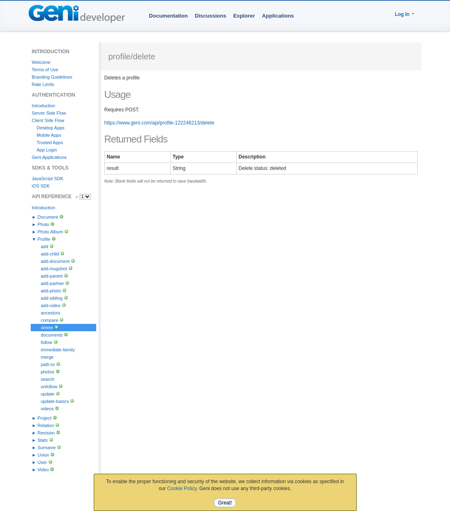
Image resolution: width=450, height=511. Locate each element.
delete (47, 327)
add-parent (52, 276)
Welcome (41, 62)
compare (50, 320)
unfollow (49, 386)
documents (52, 334)
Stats (42, 440)
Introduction (43, 105)
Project (44, 418)
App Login (47, 149)
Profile (43, 239)
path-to (48, 364)
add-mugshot (54, 268)
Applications (278, 16)
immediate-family (58, 349)
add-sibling (52, 298)
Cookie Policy (182, 488)
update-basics (55, 401)
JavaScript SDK (47, 178)
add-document (55, 261)
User (42, 462)
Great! (225, 503)
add (44, 246)
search (47, 379)
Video (43, 469)
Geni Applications (49, 157)
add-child (50, 253)
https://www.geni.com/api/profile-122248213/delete (159, 123)
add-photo (51, 290)
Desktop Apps (51, 127)
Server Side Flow (49, 113)
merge (47, 357)
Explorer (244, 16)
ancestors (51, 312)
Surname (46, 447)
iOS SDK (41, 185)
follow (46, 342)
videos (47, 408)
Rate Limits (43, 84)
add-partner (52, 283)
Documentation (168, 16)
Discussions (210, 16)
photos (47, 371)
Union (43, 454)
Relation (45, 425)
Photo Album (50, 231)
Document (47, 217)
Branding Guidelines (52, 77)
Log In (402, 14)
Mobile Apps (49, 135)
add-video (51, 305)
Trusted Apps (50, 142)
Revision (45, 432)
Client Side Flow (48, 120)
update (48, 393)
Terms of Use (45, 69)
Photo (43, 224)
